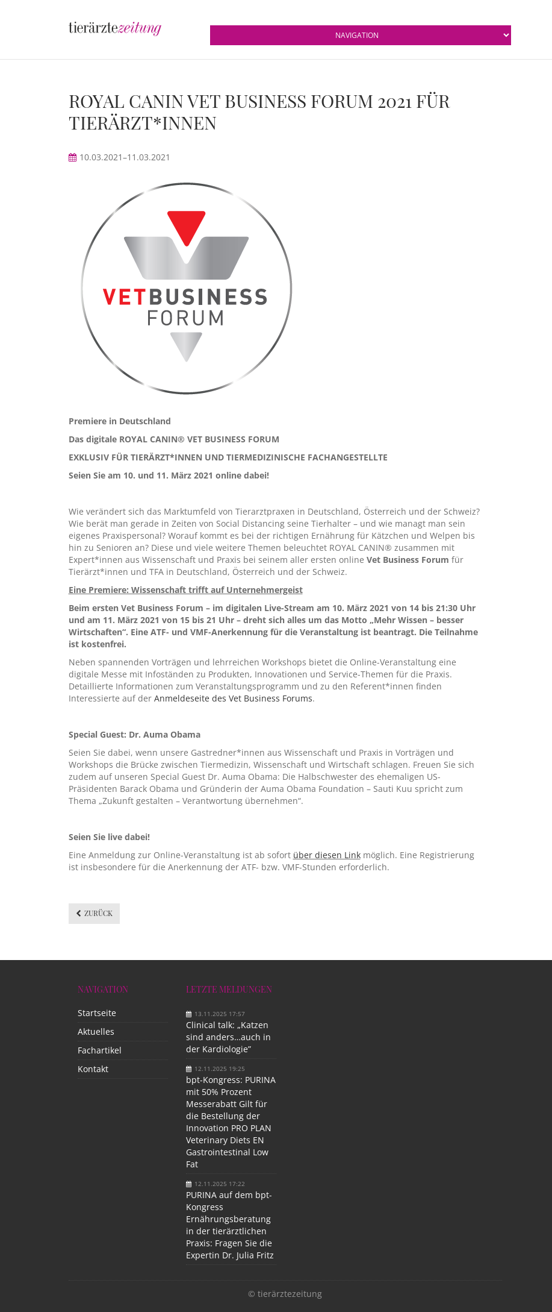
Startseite (97, 1013)
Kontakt (93, 1069)
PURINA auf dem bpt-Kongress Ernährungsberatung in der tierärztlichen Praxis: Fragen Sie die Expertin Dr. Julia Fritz (230, 1225)
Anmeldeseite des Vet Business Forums (233, 698)
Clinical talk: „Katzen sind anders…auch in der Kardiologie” (228, 1037)
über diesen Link (327, 855)
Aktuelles (96, 1031)
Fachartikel (100, 1050)
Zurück (98, 913)
